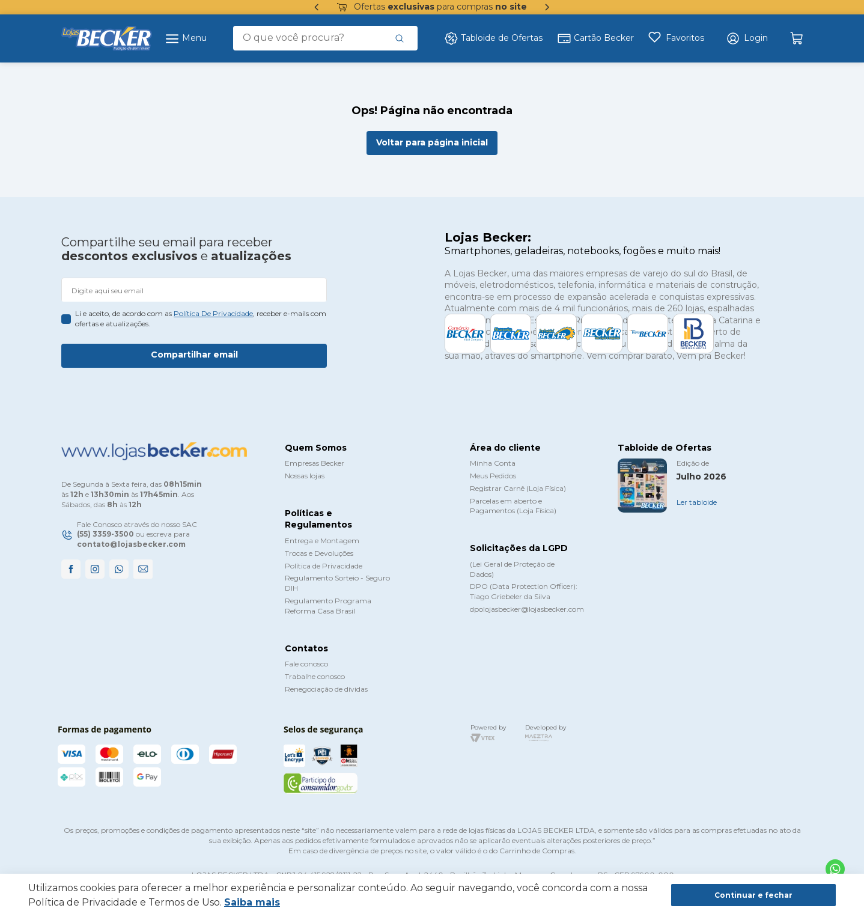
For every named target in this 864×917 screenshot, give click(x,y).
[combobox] (325, 38)
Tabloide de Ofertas (493, 38)
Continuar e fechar (753, 895)
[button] (747, 38)
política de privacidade (213, 313)
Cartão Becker (595, 38)
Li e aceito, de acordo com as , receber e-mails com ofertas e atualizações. (200, 318)
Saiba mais (252, 902)
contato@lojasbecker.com (131, 544)
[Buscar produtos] (400, 38)
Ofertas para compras (432, 7)
